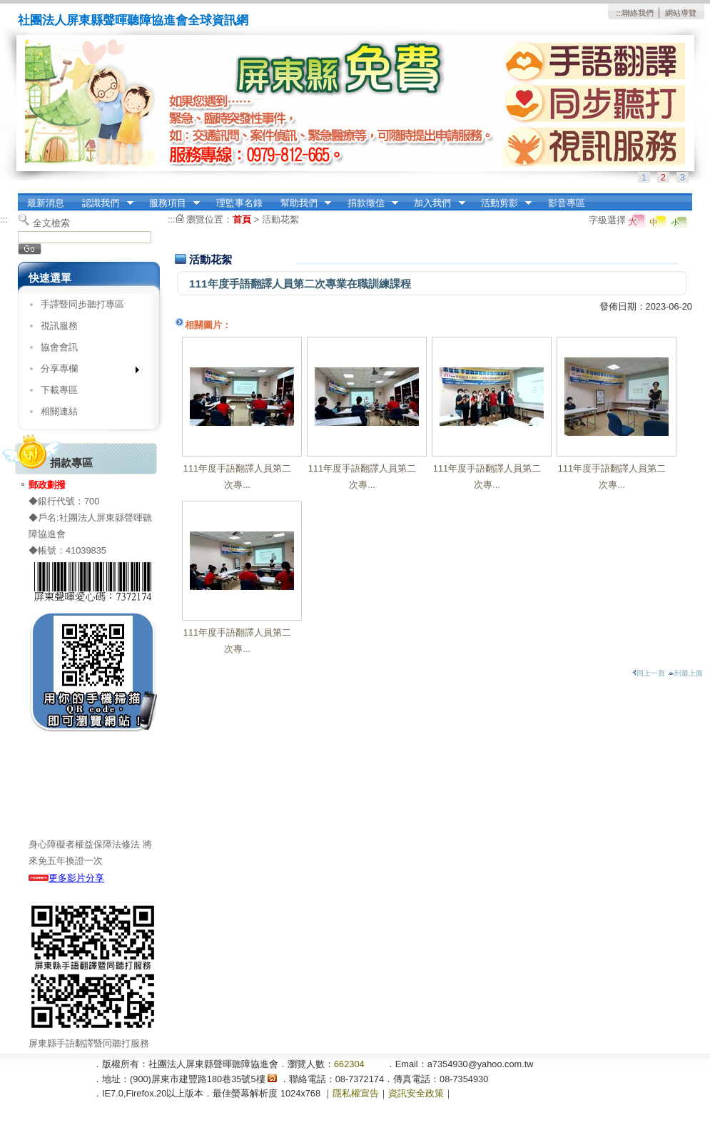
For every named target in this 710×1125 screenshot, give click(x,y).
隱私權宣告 (356, 1093)
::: (619, 13)
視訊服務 (59, 325)
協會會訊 (59, 347)
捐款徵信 (368, 203)
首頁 (242, 219)
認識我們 (103, 203)
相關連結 (59, 411)
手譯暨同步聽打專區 (82, 304)
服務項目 (170, 203)
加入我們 (435, 203)
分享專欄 (85, 371)
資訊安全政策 (416, 1093)
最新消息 (45, 203)
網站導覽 (680, 13)
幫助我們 (301, 203)
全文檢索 (51, 223)
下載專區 (59, 390)
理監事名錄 (239, 203)
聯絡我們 (638, 13)
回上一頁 (648, 673)
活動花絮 (280, 219)
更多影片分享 (66, 877)
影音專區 (566, 203)
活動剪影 (502, 203)
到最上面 (685, 673)
